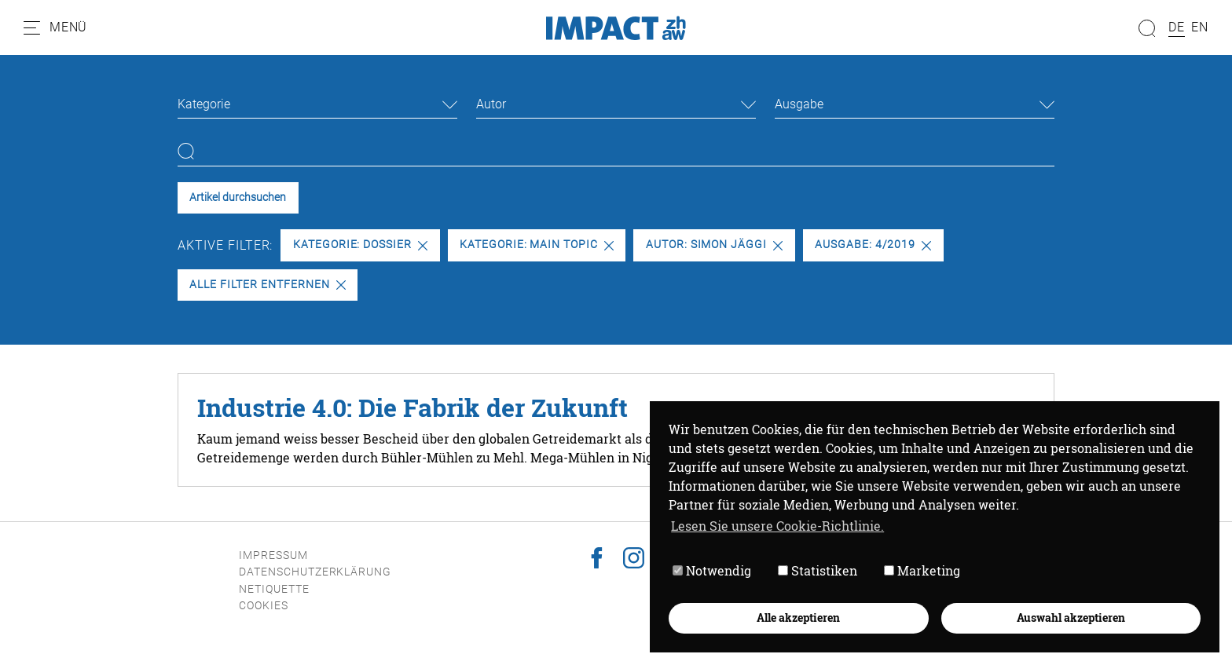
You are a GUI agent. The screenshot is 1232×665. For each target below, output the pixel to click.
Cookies (263, 605)
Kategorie (204, 104)
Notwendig (712, 570)
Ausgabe (799, 104)
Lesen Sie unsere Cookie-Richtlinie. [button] (777, 525)
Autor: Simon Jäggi (714, 244)
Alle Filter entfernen (267, 284)
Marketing (922, 570)
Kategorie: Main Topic (537, 244)
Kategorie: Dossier (360, 244)
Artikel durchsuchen (237, 197)
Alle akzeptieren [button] (798, 617)
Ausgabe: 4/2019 (873, 244)
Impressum (273, 555)
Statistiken (817, 570)
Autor (491, 104)
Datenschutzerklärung (315, 572)
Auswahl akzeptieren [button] (1071, 617)
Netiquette (274, 589)
